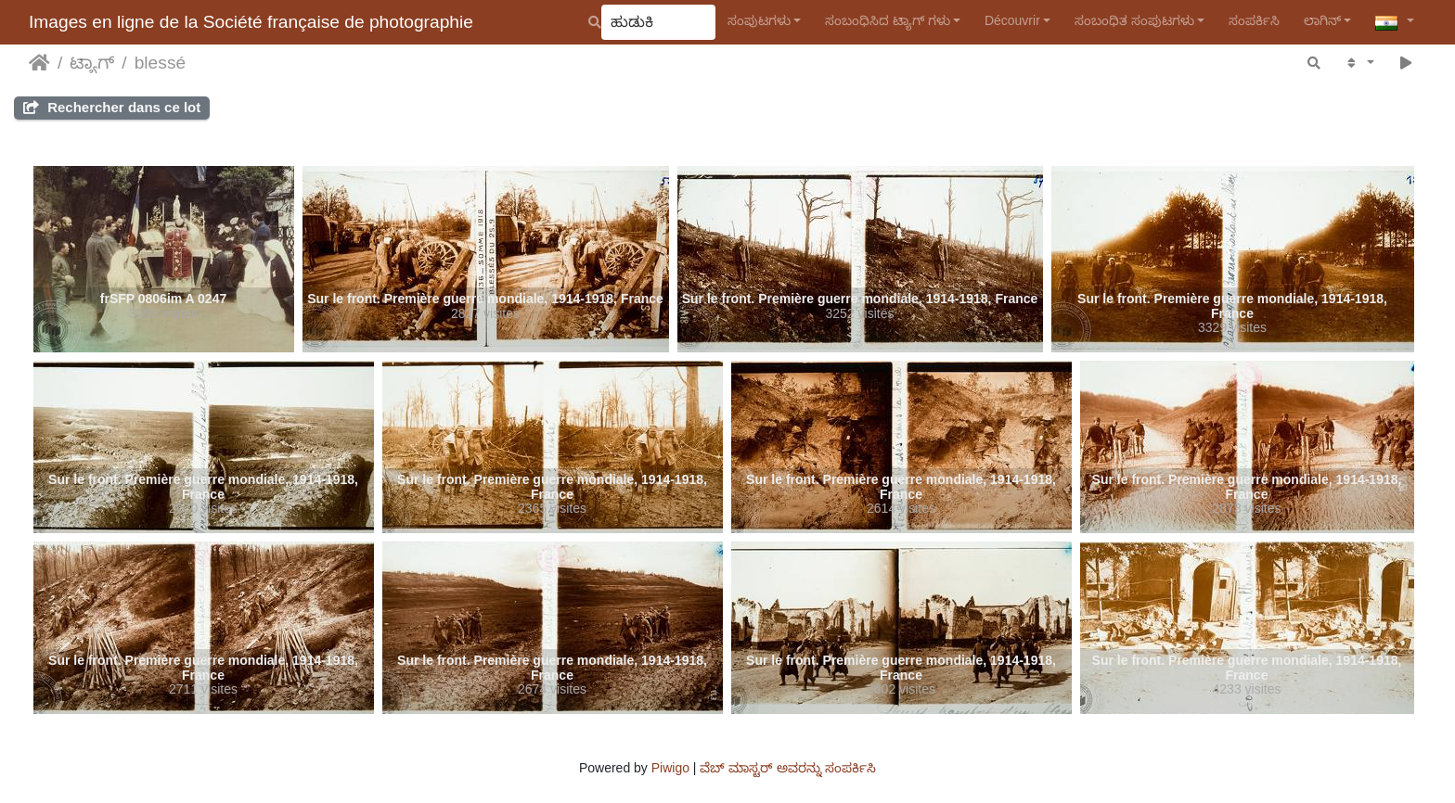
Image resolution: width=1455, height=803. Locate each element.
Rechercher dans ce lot (111, 107)
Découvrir (1012, 20)
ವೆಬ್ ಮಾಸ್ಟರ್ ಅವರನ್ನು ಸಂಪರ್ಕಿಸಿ (788, 767)
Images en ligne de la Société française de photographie (251, 22)
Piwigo (670, 767)
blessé (160, 62)
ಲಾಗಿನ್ (1322, 20)
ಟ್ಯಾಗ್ (92, 62)
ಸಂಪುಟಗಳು (759, 20)
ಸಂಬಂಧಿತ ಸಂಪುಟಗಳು (1134, 20)
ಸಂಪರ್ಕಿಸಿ (1254, 20)
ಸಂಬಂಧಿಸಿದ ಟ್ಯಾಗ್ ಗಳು (887, 20)
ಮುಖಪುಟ (39, 63)
